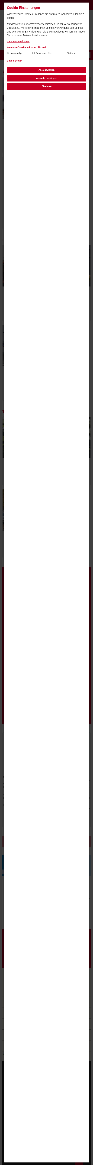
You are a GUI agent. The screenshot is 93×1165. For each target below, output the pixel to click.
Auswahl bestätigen (46, 78)
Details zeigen (14, 60)
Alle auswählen (46, 69)
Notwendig (16, 53)
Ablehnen (46, 86)
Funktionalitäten (44, 53)
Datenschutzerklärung (18, 41)
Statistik (71, 53)
